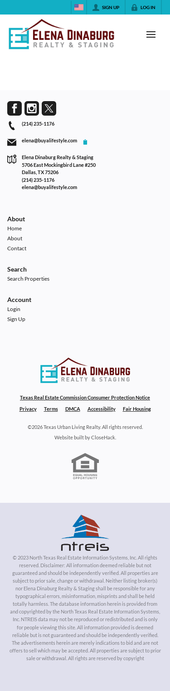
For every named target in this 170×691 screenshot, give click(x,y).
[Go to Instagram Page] (31, 108)
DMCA (72, 409)
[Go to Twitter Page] (49, 108)
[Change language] (79, 7)
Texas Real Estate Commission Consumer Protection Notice (85, 397)
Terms (51, 409)
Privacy (28, 409)
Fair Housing (137, 409)
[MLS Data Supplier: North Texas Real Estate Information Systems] (85, 533)
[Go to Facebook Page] (14, 108)
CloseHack (103, 437)
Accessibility (101, 409)
